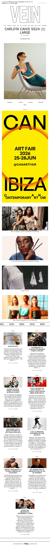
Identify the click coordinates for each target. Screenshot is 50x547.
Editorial (9, 25)
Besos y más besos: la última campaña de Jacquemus (13, 471)
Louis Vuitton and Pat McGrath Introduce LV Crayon (25, 261)
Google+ (2, 546)
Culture (24, 25)
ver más (40, 370)
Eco (18, 25)
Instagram (44, 25)
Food (29, 25)
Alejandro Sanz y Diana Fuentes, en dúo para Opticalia (13, 431)
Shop (39, 25)
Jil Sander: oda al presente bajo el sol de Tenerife (37, 471)
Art (21, 25)
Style (5, 25)
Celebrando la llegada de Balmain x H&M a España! (37, 349)
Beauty (14, 25)
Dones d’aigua (25, 290)
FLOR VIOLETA (13, 346)
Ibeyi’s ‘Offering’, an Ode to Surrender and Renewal (25, 231)
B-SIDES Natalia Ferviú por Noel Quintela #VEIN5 (13, 391)
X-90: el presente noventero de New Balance (37, 433)
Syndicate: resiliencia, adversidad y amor (25, 512)
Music (32, 25)
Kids (36, 25)
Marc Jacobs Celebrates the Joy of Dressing (25, 320)
